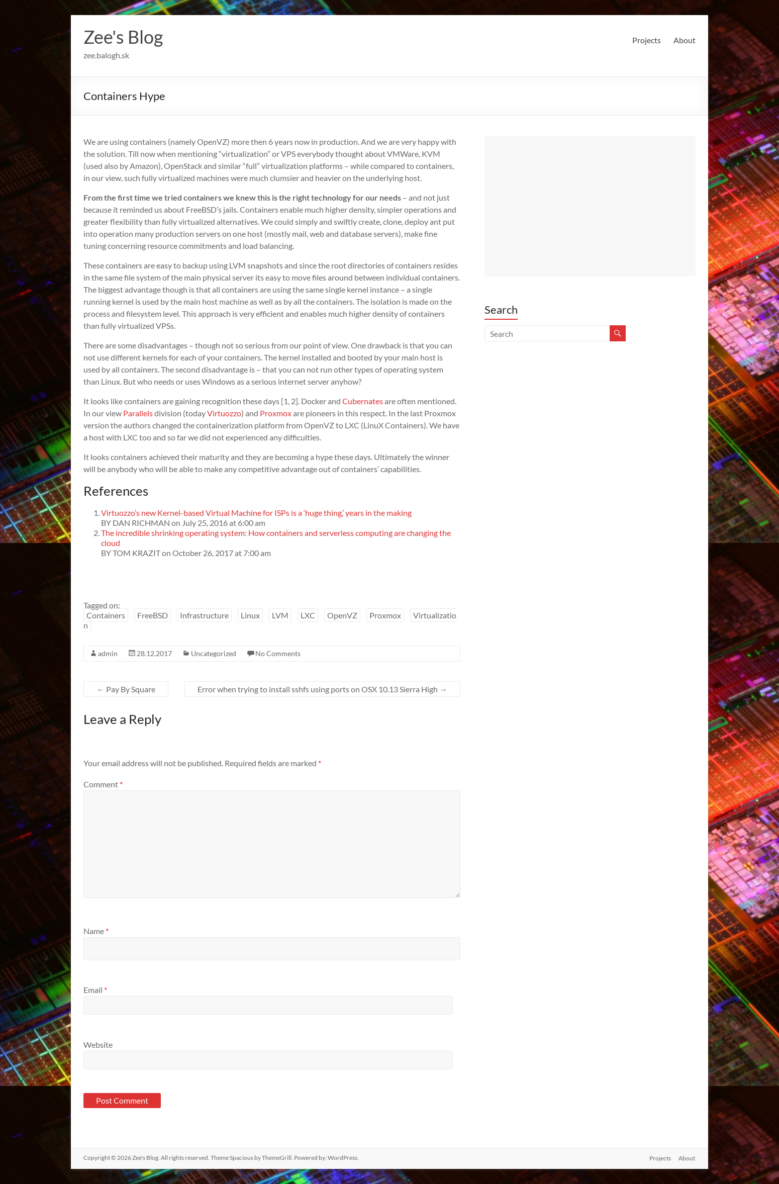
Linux (250, 615)
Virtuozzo (224, 413)
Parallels (138, 413)
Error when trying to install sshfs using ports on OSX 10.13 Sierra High (322, 689)
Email (95, 989)
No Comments (278, 653)
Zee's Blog (123, 37)
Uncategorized (213, 653)
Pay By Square (125, 689)
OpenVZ (342, 615)
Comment (103, 784)
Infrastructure (204, 615)
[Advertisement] (590, 206)
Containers (105, 615)
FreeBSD (152, 615)
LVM (280, 615)
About (684, 40)
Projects (646, 40)
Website (98, 1044)
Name (96, 931)
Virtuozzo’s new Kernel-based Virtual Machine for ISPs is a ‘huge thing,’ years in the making (256, 512)
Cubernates (362, 401)
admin (108, 653)
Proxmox (275, 413)
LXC (308, 615)
